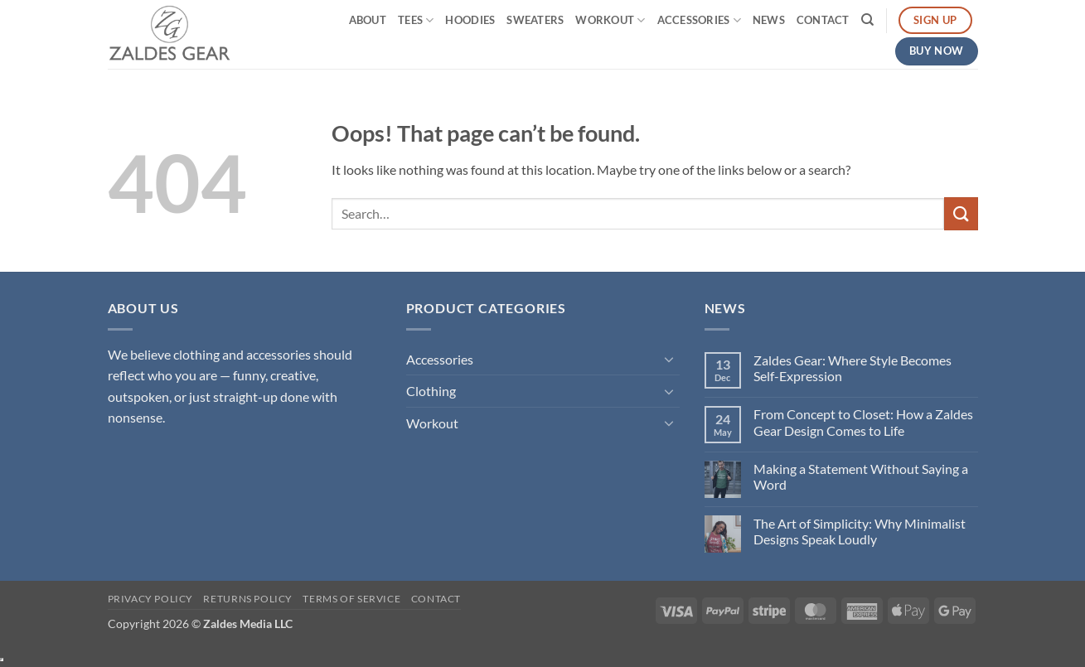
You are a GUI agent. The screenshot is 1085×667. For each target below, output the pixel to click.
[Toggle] (670, 359)
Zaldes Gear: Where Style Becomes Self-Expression (852, 368)
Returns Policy (248, 598)
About (367, 20)
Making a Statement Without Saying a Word (860, 476)
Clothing (431, 391)
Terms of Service (351, 598)
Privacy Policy (151, 598)
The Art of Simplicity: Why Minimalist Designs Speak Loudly (859, 531)
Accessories (699, 20)
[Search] (867, 20)
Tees (416, 20)
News (769, 20)
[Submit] (960, 213)
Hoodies (470, 20)
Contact (823, 20)
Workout (610, 20)
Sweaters (535, 20)
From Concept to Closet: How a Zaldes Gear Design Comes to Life (863, 421)
